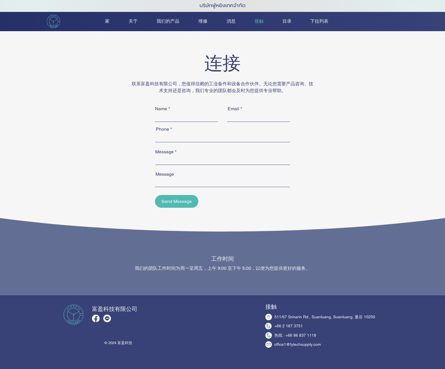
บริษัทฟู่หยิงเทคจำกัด (222, 5)
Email (233, 109)
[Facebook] (96, 318)
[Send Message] (176, 201)
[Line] (107, 318)
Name (161, 109)
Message (164, 152)
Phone (162, 129)
